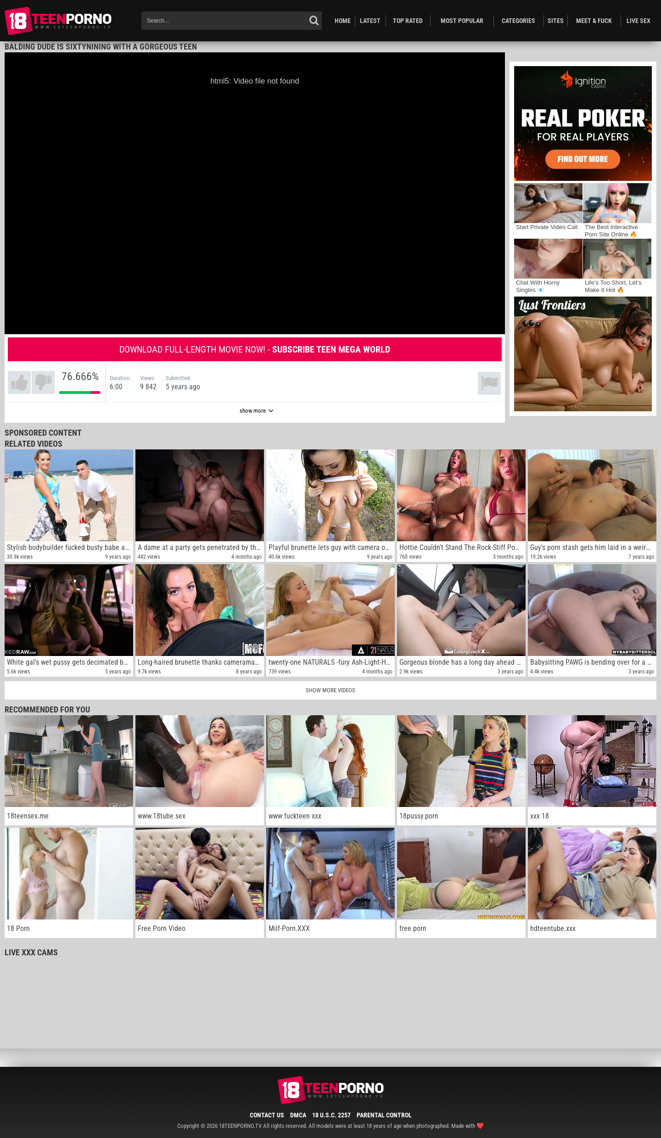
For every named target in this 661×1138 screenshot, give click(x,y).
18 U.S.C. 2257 (331, 1115)
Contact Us (267, 1115)
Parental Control (384, 1115)
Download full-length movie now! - (254, 349)
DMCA (298, 1115)
